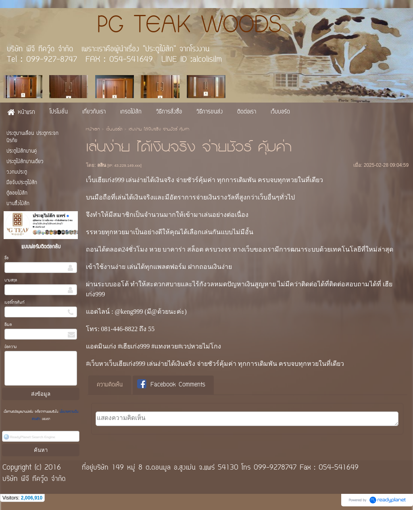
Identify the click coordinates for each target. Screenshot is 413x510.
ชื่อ (6, 258)
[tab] (109, 385)
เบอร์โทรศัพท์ (14, 303)
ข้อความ (10, 347)
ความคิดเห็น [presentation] (110, 385)
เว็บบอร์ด (114, 129)
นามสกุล (10, 280)
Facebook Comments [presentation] (171, 384)
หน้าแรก (93, 129)
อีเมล (8, 325)
